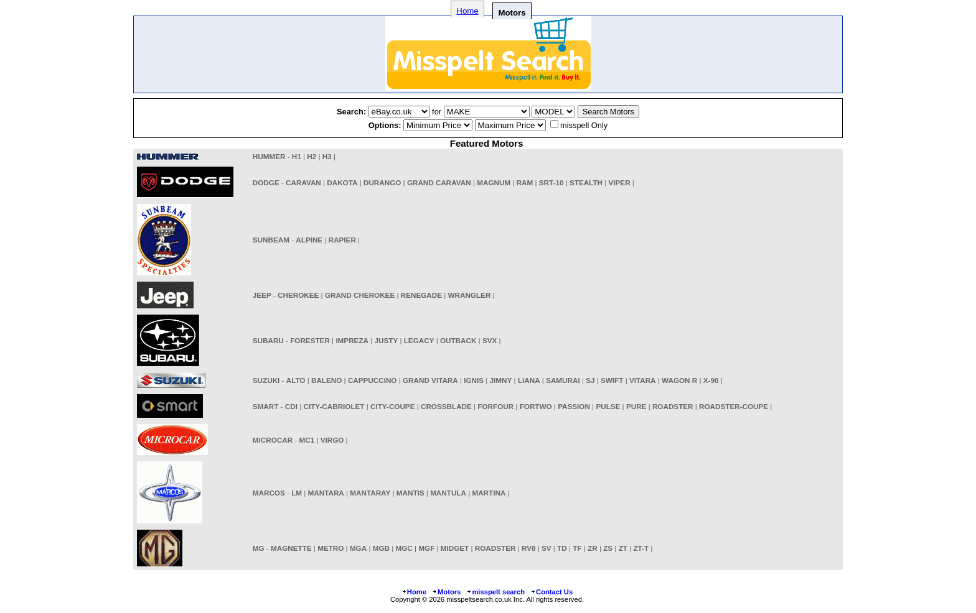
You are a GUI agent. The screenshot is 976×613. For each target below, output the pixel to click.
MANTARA (326, 493)
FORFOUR (495, 406)
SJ (590, 380)
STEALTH (586, 182)
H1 (296, 156)
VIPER (620, 182)
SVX (489, 340)
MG (259, 548)
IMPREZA (352, 340)
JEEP (262, 295)
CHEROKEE (298, 295)
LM (296, 493)
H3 (327, 156)
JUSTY (386, 340)
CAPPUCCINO (372, 380)
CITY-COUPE (392, 406)
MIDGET (455, 548)
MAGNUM (493, 182)
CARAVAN (303, 182)
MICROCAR (273, 440)
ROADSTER (672, 406)
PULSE (608, 406)
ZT (623, 548)
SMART (266, 406)
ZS (607, 548)
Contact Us (551, 592)
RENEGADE (421, 295)
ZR (593, 548)
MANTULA (448, 493)
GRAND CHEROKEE (360, 295)
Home (467, 11)
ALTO (296, 380)
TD (562, 548)
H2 (311, 156)
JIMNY (501, 380)
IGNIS (474, 380)
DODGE (266, 182)
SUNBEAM (271, 240)
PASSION (574, 406)
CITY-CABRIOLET (333, 406)
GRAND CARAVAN (439, 182)
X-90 (711, 380)
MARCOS (269, 493)
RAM (525, 182)
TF (577, 548)
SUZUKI (266, 380)
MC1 (306, 440)
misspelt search (495, 592)
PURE (636, 406)
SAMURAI (563, 380)
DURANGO (382, 182)
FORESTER (310, 340)
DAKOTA (342, 182)
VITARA (642, 380)
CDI (291, 406)
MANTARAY (370, 493)
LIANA (529, 380)
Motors (446, 592)
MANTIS (410, 493)
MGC (404, 548)
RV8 (529, 548)
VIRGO (332, 440)
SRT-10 (551, 182)
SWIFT (612, 380)
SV (546, 548)
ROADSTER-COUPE (733, 406)
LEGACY (419, 340)
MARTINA (488, 493)
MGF (426, 548)
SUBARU (268, 340)
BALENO (326, 380)
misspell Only (584, 125)
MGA (358, 548)
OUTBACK (458, 340)
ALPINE (309, 240)
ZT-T (641, 548)
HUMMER (269, 156)
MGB (381, 548)
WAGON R (679, 380)
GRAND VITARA (430, 380)
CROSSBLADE (446, 406)
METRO (330, 548)
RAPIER (342, 240)
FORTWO (536, 406)
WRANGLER (469, 295)
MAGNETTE (291, 548)
